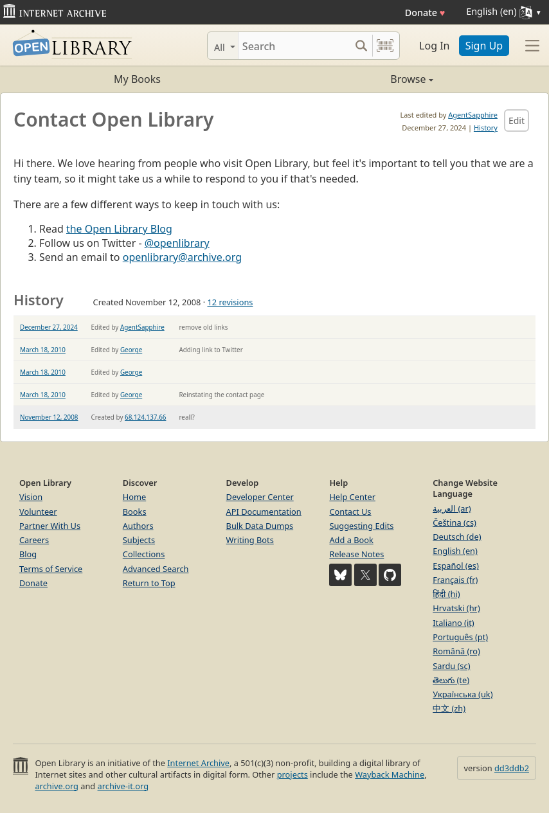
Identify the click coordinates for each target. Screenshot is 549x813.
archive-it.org (123, 786)
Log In (434, 46)
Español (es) (456, 565)
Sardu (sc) (451, 666)
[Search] (294, 45)
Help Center (352, 497)
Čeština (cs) (454, 522)
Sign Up (484, 46)
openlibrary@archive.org (182, 257)
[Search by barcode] (385, 45)
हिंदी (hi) (446, 594)
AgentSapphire (473, 115)
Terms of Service (50, 569)
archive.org (56, 786)
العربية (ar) (452, 508)
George (131, 349)
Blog (28, 554)
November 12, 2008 (49, 417)
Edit (517, 120)
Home (134, 497)
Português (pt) (460, 637)
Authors (138, 526)
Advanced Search (156, 569)
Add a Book (351, 540)
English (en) (455, 551)
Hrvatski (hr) (456, 608)
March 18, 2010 (43, 349)
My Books (137, 79)
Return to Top (149, 583)
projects (292, 774)
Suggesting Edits (361, 526)
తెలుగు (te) (451, 680)
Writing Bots (250, 540)
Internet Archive (198, 763)
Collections (144, 554)
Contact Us (350, 511)
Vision (30, 497)
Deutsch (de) (457, 536)
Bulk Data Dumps (260, 526)
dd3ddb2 (511, 768)
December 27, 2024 (49, 327)
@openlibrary (177, 243)
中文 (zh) (449, 708)
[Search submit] (361, 45)
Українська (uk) (462, 694)
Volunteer (38, 511)
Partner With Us (49, 526)
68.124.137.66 (145, 417)
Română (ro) (456, 651)
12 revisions (230, 302)
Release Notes (356, 554)
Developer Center (260, 497)
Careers (34, 540)
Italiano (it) (453, 623)
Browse (353, 79)
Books (135, 511)
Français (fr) (455, 579)
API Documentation (264, 511)
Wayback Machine (389, 774)
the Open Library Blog (119, 229)
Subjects (139, 540)
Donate (425, 12)
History (486, 127)
